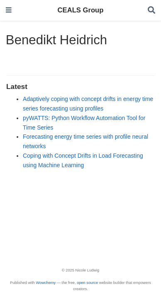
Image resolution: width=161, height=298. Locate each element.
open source (87, 283)
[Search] (151, 10)
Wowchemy (46, 283)
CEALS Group (81, 10)
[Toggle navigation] (9, 10)
